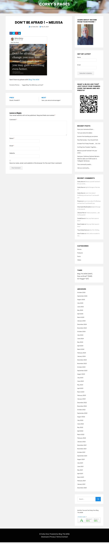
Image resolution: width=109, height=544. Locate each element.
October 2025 (81, 294)
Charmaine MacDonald (83, 208)
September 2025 (82, 298)
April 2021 (80, 475)
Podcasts (80, 254)
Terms (58, 538)
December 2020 (82, 489)
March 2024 (80, 351)
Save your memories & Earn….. (85, 130)
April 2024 (80, 347)
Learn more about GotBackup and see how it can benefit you (88, 196)
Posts (79, 257)
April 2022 (80, 432)
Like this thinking (94, 231)
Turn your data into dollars (84, 134)
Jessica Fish (80, 214)
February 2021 (81, 482)
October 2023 (81, 369)
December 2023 (82, 361)
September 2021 (82, 457)
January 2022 (81, 443)
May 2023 (80, 386)
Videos (79, 261)
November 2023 (82, 365)
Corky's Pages (54, 4)
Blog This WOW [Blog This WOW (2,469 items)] (85, 275)
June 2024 (80, 340)
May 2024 (80, 344)
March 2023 (80, 393)
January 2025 (81, 322)
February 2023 (81, 397)
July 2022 (80, 422)
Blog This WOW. (64, 536)
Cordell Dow (80, 219)
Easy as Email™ (39, 86)
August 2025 (81, 301)
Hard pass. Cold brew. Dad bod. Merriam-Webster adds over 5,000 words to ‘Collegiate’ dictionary (88, 160)
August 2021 (81, 461)
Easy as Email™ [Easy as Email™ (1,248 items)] (85, 278)
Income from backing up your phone (87, 137)
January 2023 (81, 400)
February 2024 (81, 354)
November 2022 (82, 408)
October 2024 (81, 333)
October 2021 (81, 454)
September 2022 (82, 415)
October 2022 (81, 411)
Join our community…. (83, 169)
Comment (13, 121)
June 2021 (80, 468)
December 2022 (82, 404)
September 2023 (82, 372)
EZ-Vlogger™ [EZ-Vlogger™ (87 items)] (83, 280)
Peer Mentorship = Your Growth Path (87, 141)
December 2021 (81, 447)
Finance (79, 202)
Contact (65, 538)
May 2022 (80, 429)
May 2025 (80, 312)
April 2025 (80, 315)
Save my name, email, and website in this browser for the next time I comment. (36, 164)
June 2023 (80, 383)
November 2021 (81, 450)
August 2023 (81, 376)
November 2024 (82, 330)
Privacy (52, 538)
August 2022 (81, 418)
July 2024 (80, 337)
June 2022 (80, 425)
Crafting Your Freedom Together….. (87, 148)
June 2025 (80, 308)
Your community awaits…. (84, 165)
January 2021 (81, 486)
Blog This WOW (33, 81)
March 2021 (80, 479)
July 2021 (80, 464)
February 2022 (81, 440)
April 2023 (80, 390)
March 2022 (80, 436)
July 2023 (80, 379)
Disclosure (45, 538)
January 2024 (81, 358)
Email (12, 147)
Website (12, 154)
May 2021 (80, 472)
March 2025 (80, 319)
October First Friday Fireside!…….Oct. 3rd (88, 144)
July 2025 (80, 305)
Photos (17, 86)
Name (12, 139)
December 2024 (82, 326)
